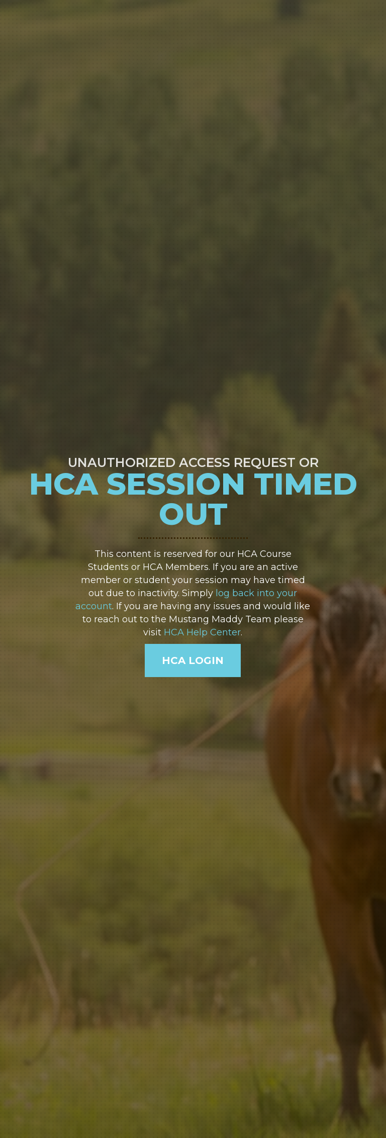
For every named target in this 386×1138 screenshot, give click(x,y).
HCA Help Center (202, 632)
